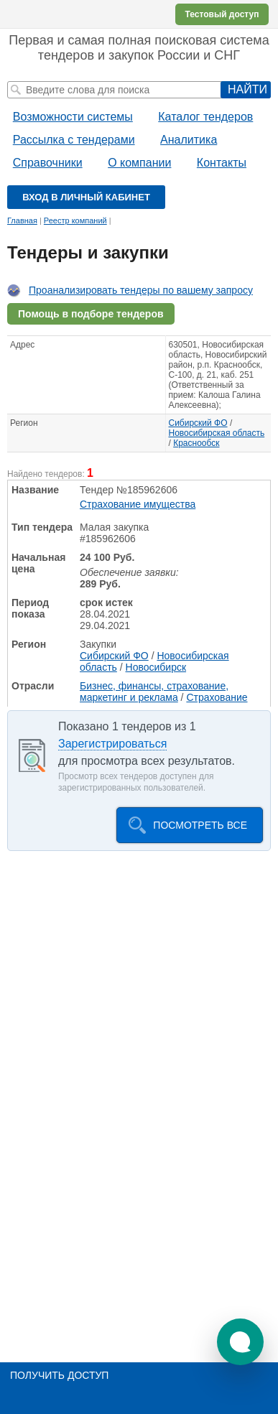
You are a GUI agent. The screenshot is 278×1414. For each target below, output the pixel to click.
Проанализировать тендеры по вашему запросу (141, 290)
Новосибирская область (217, 433)
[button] (240, 1341)
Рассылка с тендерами (74, 140)
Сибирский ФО (198, 423)
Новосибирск (156, 667)
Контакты (221, 163)
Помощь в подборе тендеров (91, 314)
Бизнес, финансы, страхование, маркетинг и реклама (154, 691)
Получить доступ (59, 1375)
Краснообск (196, 443)
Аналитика (188, 140)
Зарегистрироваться (112, 744)
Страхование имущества (137, 504)
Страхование (216, 697)
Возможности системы (73, 117)
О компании (139, 163)
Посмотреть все (200, 825)
